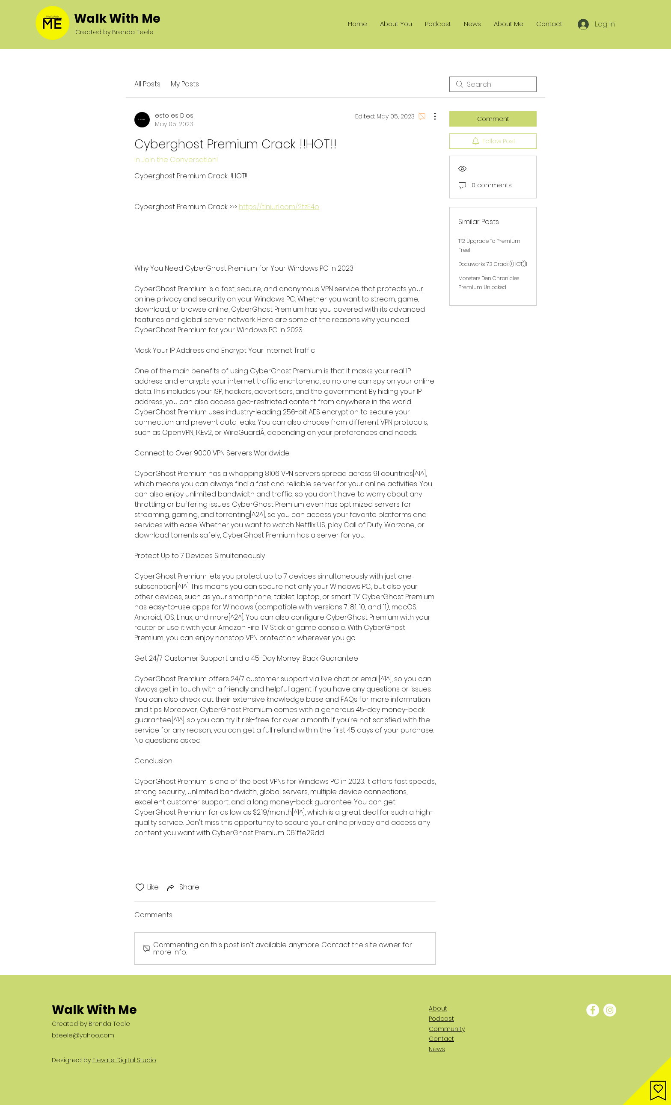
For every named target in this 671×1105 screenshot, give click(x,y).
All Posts (147, 84)
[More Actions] (430, 116)
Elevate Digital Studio (124, 1060)
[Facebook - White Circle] (592, 1010)
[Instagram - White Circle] (609, 1010)
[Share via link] (182, 887)
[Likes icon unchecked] (139, 887)
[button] (647, 1081)
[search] (493, 84)
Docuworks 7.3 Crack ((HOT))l (492, 264)
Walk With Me (117, 18)
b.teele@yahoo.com (83, 1035)
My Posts (185, 84)
